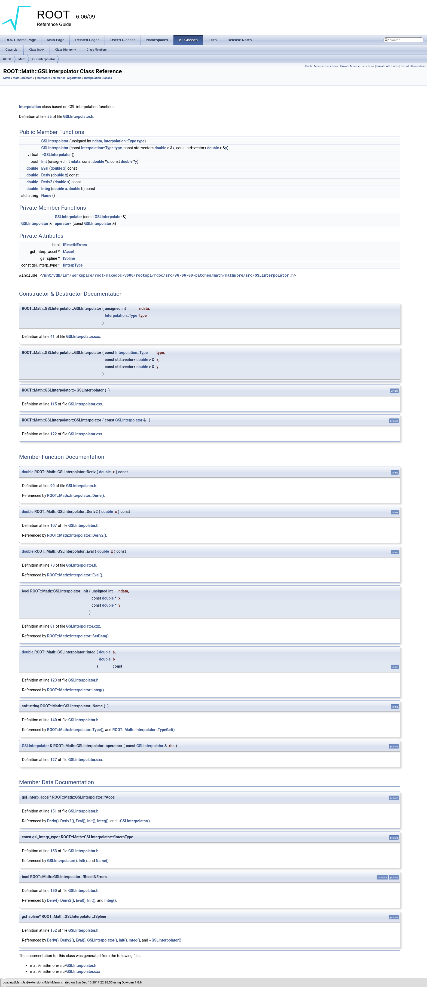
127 (53, 759)
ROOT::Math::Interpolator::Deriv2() (76, 535)
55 (49, 116)
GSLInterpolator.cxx (83, 336)
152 (53, 930)
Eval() (81, 821)
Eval (44, 168)
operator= (63, 223)
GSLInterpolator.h (78, 116)
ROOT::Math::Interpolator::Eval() (74, 575)
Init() (91, 821)
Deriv (45, 175)
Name (46, 195)
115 (53, 404)
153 (53, 851)
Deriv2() (67, 821)
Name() (102, 860)
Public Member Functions (321, 66)
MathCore (19, 78)
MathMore (43, 78)
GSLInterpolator (43, 59)
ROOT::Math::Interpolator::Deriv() (75, 495)
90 (52, 486)
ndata (97, 141)
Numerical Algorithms (67, 78)
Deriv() (53, 821)
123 (53, 680)
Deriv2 (47, 182)
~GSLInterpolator (56, 154)
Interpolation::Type (120, 141)
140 (53, 720)
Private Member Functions (357, 66)
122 (53, 434)
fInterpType (73, 265)
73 (52, 565)
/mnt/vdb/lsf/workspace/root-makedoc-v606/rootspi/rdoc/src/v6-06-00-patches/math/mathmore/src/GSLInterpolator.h (168, 275)
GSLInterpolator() (62, 860)
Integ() (103, 821)
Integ (45, 189)
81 (52, 626)
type (140, 141)
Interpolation (30, 107)
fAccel (68, 251)
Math (22, 59)
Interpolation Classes (98, 78)
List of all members (413, 66)
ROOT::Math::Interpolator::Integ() (75, 690)
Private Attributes (387, 66)
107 (53, 525)
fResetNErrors (75, 245)
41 (52, 336)
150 (53, 890)
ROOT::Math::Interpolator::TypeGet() (143, 730)
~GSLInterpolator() (134, 821)
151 (53, 811)
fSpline (69, 258)
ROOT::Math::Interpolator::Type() (75, 730)
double (160, 148)
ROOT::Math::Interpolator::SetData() (78, 636)
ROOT (7, 59)
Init (44, 161)
